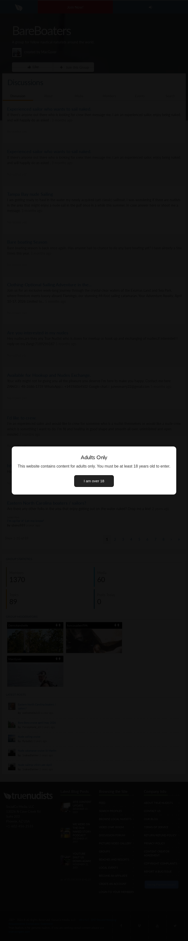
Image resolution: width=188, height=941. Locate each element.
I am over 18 (94, 481)
